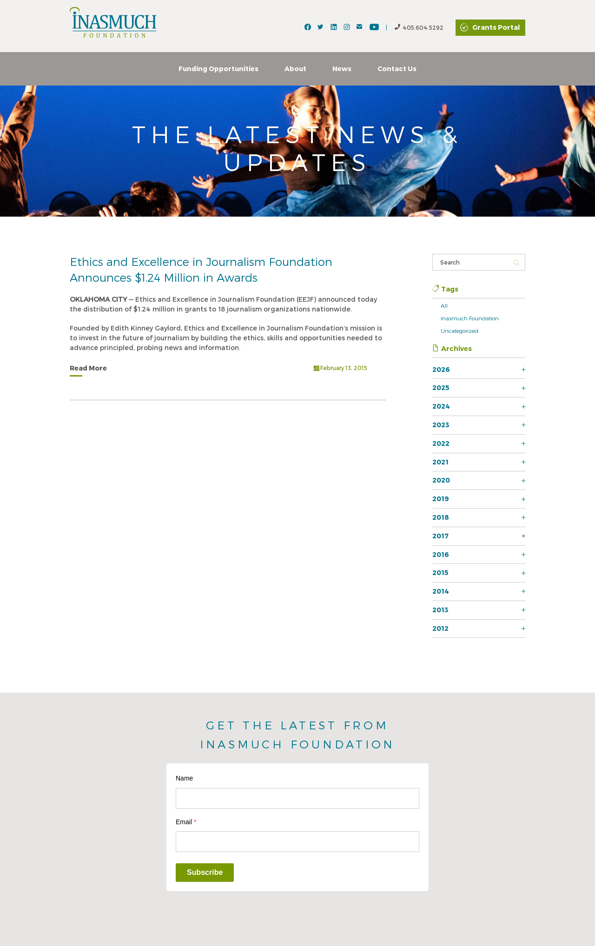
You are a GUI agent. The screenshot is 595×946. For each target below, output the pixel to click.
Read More (88, 368)
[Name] (297, 798)
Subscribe (205, 872)
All (444, 305)
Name (184, 778)
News (341, 69)
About (295, 69)
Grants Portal (496, 27)
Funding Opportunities (218, 69)
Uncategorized (459, 330)
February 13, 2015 (340, 369)
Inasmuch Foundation (470, 318)
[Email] (297, 841)
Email (186, 822)
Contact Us (396, 69)
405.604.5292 (419, 28)
